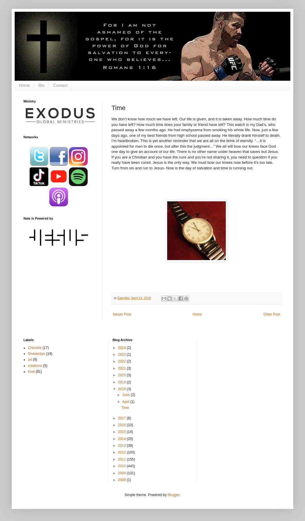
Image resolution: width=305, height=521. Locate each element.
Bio (41, 85)
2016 (122, 425)
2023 (122, 355)
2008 (122, 480)
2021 (122, 368)
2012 (122, 452)
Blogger (173, 495)
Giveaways (36, 354)
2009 (122, 473)
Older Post (271, 314)
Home (24, 85)
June (126, 395)
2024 (122, 348)
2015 (122, 432)
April (126, 402)
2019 (122, 382)
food (31, 372)
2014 (122, 439)
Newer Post (122, 314)
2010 (122, 466)
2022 (122, 361)
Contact (60, 85)
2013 (122, 446)
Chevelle (35, 348)
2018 (122, 389)
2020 (122, 375)
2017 (122, 418)
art (30, 360)
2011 (122, 459)
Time (125, 408)
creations (35, 366)
